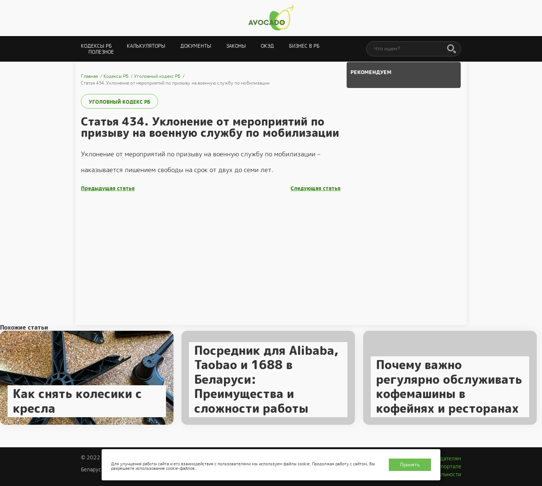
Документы (195, 46)
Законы (236, 46)
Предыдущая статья (108, 188)
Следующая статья (316, 188)
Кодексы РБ (96, 46)
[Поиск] (451, 49)
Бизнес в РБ (304, 46)
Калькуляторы (146, 46)
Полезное (101, 52)
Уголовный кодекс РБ (119, 102)
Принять (410, 464)
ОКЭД (267, 46)
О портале (448, 466)
